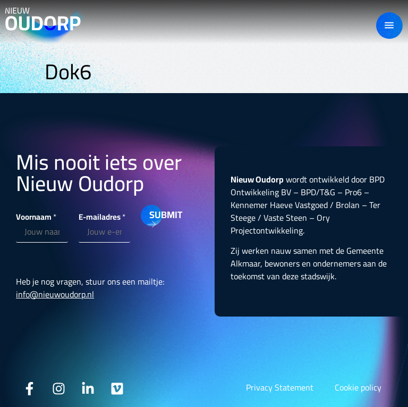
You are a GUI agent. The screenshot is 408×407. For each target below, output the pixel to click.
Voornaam (36, 217)
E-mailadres (102, 217)
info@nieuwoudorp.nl (55, 294)
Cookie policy (358, 387)
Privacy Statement (279, 387)
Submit (155, 214)
